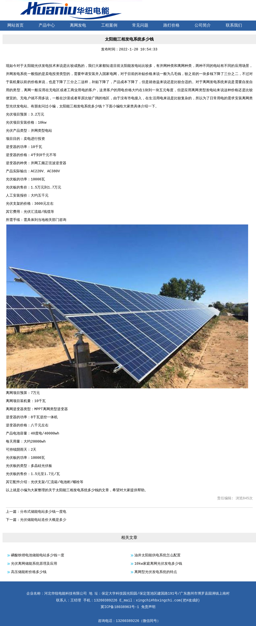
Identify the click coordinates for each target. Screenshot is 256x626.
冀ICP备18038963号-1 (120, 607)
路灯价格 (171, 25)
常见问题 (140, 25)
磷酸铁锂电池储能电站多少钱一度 (37, 555)
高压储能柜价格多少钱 (28, 572)
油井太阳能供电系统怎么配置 (157, 555)
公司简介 (203, 25)
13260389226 (127, 621)
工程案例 (109, 25)
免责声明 (148, 607)
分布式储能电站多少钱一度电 (43, 512)
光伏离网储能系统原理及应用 (34, 564)
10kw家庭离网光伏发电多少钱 (158, 564)
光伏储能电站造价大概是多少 (43, 520)
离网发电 (78, 25)
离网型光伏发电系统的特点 (155, 572)
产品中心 (47, 25)
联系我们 (234, 25)
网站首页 (15, 25)
